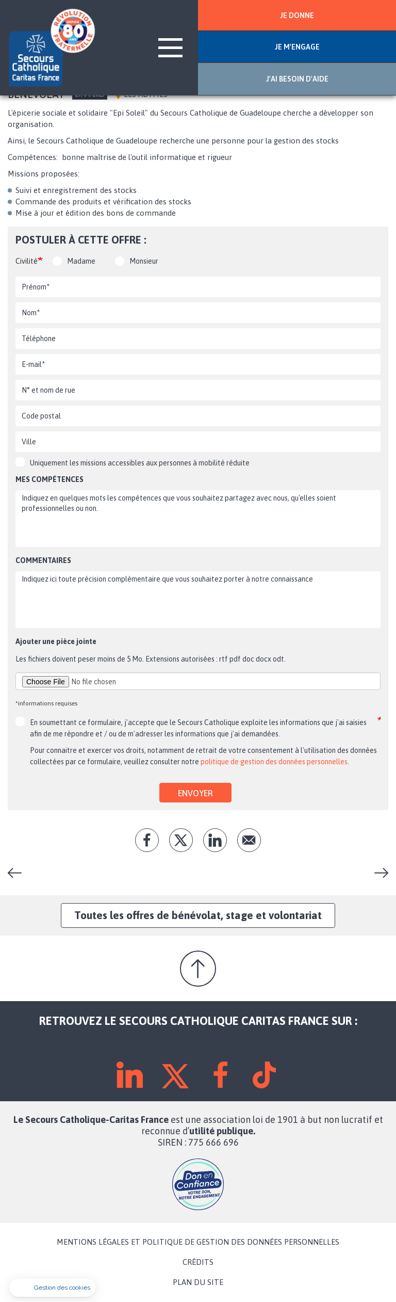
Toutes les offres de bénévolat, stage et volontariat (198, 915)
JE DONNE (297, 15)
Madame (81, 261)
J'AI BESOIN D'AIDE (297, 79)
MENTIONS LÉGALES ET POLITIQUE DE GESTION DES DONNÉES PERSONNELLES (198, 1242)
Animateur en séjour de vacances (377, 872)
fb (147, 840)
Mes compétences (49, 479)
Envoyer (195, 793)
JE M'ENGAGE (297, 47)
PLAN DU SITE (198, 1282)
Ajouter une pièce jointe (55, 641)
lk (215, 840)
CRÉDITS (198, 1262)
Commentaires (43, 560)
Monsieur (143, 261)
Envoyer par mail (249, 840)
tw (181, 840)
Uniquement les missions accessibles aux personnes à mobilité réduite (132, 462)
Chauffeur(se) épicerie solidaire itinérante (18, 872)
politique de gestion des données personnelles (274, 762)
